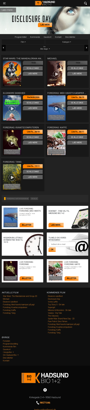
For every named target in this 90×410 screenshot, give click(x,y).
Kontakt (58, 37)
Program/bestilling (10, 344)
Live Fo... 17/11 (33, 166)
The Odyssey (53, 316)
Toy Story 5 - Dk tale (56, 304)
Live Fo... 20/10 (33, 132)
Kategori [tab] (65, 42)
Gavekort (47, 37)
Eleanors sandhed (10, 302)
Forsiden (6, 341)
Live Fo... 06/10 (77, 97)
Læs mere (45, 25)
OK (52, 249)
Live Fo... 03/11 (77, 132)
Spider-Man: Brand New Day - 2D (61, 319)
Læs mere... (56, 225)
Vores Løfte (53, 302)
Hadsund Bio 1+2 (45, 3)
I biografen (7, 352)
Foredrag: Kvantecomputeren (15, 307)
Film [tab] (22, 42)
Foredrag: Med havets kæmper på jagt (18, 304)
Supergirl (51, 307)
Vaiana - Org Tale (55, 313)
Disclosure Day (54, 299)
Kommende (35, 37)
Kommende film (9, 346)
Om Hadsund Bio (10, 355)
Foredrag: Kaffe (9, 310)
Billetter (26, 225)
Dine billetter (70, 37)
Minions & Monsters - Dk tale (59, 310)
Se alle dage (33, 68)
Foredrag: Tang (9, 313)
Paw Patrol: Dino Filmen (57, 321)
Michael (6, 299)
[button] (6, 29)
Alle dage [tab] (45, 48)
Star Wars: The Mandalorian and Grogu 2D (20, 296)
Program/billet (20, 37)
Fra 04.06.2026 (33, 97)
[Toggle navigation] (4, 3)
